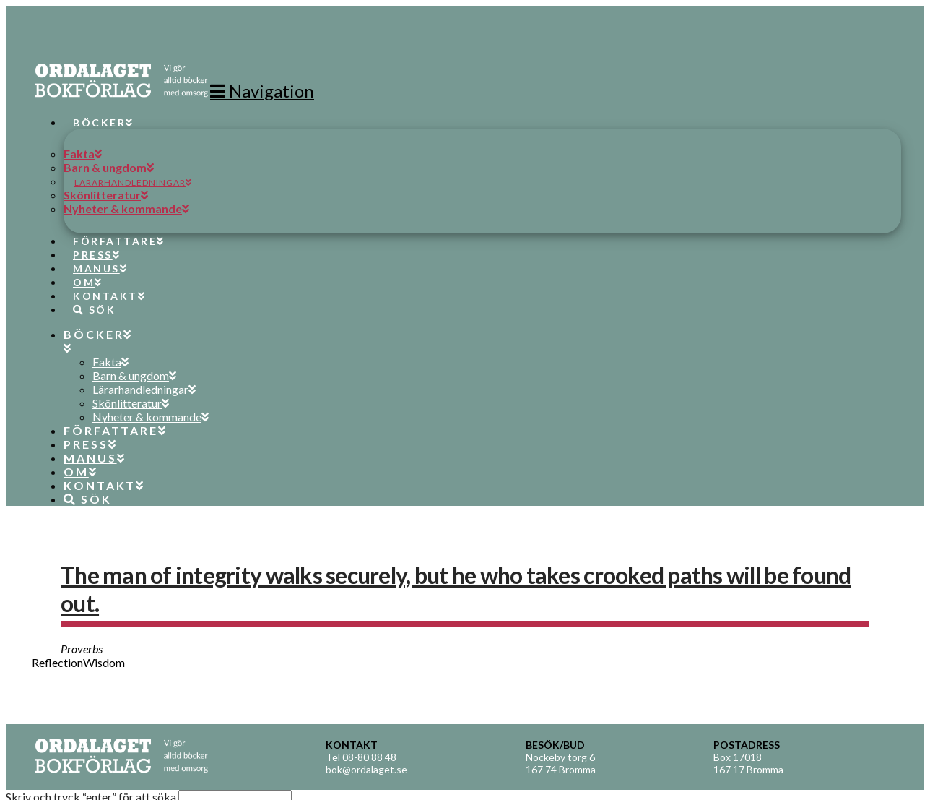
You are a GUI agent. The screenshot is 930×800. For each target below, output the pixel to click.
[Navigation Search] (89, 296)
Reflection (57, 662)
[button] (262, 90)
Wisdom (104, 662)
